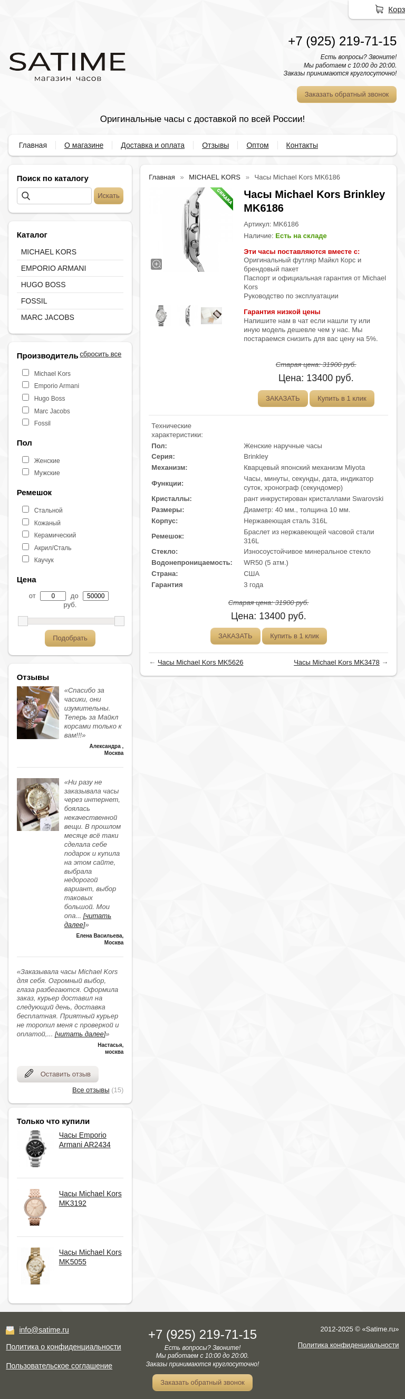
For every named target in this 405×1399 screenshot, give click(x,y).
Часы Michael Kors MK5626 (201, 662)
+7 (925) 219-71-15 (342, 41)
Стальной (48, 510)
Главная (33, 145)
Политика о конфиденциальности (63, 1347)
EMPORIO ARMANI (53, 268)
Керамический (55, 535)
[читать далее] (80, 1034)
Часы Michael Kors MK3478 (337, 662)
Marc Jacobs (52, 411)
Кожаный (47, 523)
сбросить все (100, 354)
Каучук (44, 560)
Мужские (47, 473)
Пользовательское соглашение (59, 1366)
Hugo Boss (49, 398)
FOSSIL (34, 301)
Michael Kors (52, 373)
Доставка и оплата (153, 145)
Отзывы (215, 145)
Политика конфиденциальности (348, 1345)
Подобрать (70, 638)
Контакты (302, 145)
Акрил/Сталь (53, 548)
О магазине (83, 145)
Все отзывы (90, 1090)
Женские (47, 461)
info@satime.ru (44, 1330)
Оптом (257, 145)
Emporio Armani (56, 386)
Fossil (42, 423)
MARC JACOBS (47, 317)
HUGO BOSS (43, 284)
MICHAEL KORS (48, 252)
